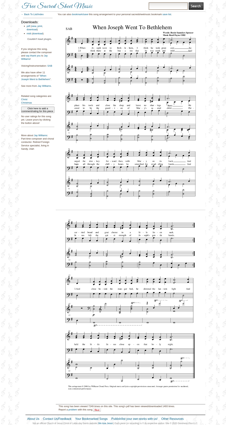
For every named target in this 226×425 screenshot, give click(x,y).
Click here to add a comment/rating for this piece (38, 110)
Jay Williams (44, 86)
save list (167, 14)
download (32, 29)
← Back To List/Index (32, 14)
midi (29, 33)
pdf (28, 26)
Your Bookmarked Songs (91, 418)
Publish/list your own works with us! (134, 418)
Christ (24, 99)
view (34, 26)
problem (72, 409)
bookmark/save (80, 14)
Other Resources (172, 418)
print (39, 26)
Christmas (26, 102)
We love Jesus (105, 423)
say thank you (33, 55)
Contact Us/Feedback (57, 418)
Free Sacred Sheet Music (57, 6)
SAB (49, 65)
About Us (33, 418)
